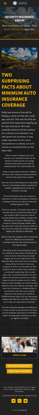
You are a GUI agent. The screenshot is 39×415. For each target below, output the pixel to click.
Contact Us (27, 389)
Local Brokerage (15, 29)
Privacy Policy (19, 391)
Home (5, 387)
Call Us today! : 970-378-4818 (19, 371)
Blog (33, 389)
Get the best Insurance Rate (19, 366)
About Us (11, 387)
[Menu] (5, 3)
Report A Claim (19, 355)
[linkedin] (26, 401)
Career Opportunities (16, 389)
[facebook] (13, 401)
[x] (19, 401)
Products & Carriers (21, 387)
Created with (19, 410)
